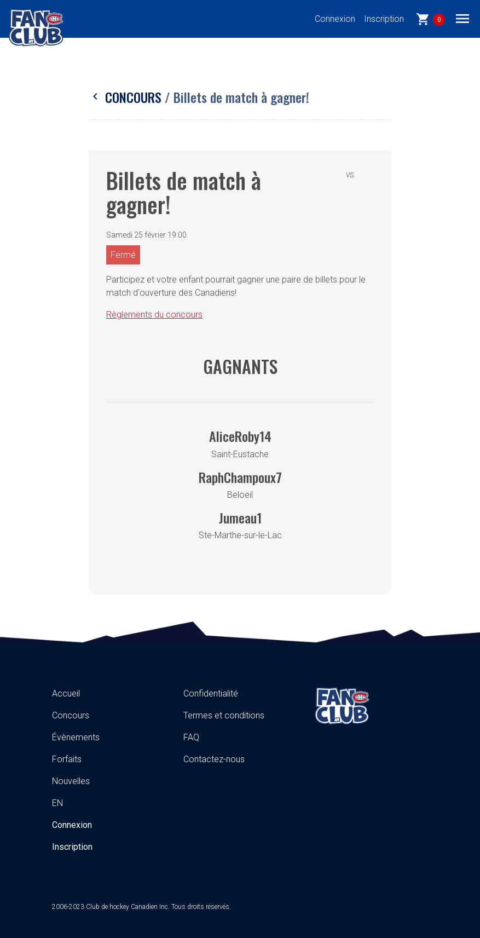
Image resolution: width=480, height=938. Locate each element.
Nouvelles (71, 781)
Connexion (335, 19)
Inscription (384, 19)
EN (57, 803)
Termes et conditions (223, 715)
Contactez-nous (214, 759)
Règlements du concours (154, 314)
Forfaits (67, 759)
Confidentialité (210, 693)
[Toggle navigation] (462, 18)
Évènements (76, 737)
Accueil (66, 693)
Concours (127, 97)
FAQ (191, 737)
